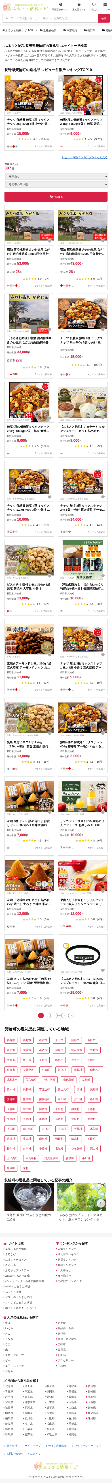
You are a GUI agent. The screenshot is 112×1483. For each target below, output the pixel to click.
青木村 (11, 1089)
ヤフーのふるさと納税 (18, 1297)
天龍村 (27, 1119)
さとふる (10, 1265)
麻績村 (11, 1138)
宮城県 (9, 1402)
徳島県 (73, 1413)
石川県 (29, 1418)
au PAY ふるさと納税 (17, 1286)
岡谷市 (75, 1040)
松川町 (94, 1099)
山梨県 (29, 1429)
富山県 (29, 1413)
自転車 (62, 1344)
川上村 (62, 1069)
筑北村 (75, 1138)
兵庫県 (50, 1423)
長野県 (90, 30)
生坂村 (27, 1138)
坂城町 (59, 1148)
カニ (8, 1333)
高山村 (94, 1148)
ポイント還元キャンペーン (21, 1308)
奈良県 (50, 1429)
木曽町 (94, 1128)
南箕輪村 (44, 1099)
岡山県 (73, 1397)
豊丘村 (75, 1119)
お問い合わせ (13, 1453)
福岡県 (73, 1434)
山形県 (9, 1413)
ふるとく (34, 1453)
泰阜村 (43, 1119)
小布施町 (76, 1148)
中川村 (62, 1099)
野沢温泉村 (51, 1158)
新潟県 (29, 1407)
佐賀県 (92, 1386)
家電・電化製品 (67, 1339)
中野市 (94, 1050)
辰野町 (94, 1089)
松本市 (43, 1040)
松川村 (11, 1148)
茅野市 (43, 1060)
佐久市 (75, 1060)
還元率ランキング (68, 1254)
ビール (9, 1360)
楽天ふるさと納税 (16, 1249)
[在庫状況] (56, 176)
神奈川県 (30, 1402)
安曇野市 (28, 1069)
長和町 (27, 1089)
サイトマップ (32, 1445)
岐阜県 (50, 1386)
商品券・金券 (66, 1328)
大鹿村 (91, 1119)
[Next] (64, 1015)
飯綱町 (11, 1168)
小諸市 (43, 1050)
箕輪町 (11, 1099)
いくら (9, 1328)
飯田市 (91, 1040)
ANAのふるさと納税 (17, 1275)
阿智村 (43, 1109)
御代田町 (68, 1079)
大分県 (92, 1402)
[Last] (71, 1015)
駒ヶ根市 (76, 1050)
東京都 (29, 1397)
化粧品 (62, 1355)
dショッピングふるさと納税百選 (24, 1281)
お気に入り (94, 6)
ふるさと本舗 (13, 1291)
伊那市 (59, 1050)
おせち (9, 1371)
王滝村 (62, 1128)
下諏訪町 (44, 1089)
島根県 (73, 1391)
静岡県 (50, 1391)
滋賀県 (50, 1407)
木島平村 (31, 1158)
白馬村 (27, 1148)
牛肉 (8, 1323)
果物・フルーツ (14, 1355)
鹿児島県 (93, 1413)
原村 (79, 1089)
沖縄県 (92, 1418)
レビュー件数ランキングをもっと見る (85, 157)
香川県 (73, 1418)
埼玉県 (29, 1386)
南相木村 (95, 1069)
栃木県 (9, 1429)
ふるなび (10, 1254)
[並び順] (56, 184)
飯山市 (27, 1060)
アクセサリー (66, 1360)
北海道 (9, 1386)
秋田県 (9, 1407)
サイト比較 (14, 1243)
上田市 (59, 1040)
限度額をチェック (61, 6)
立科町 (86, 1079)
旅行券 (62, 1333)
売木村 (11, 1119)
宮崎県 (92, 1407)
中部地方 (70, 30)
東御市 (11, 1069)
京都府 (50, 1413)
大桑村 (78, 1128)
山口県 (73, 1407)
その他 (62, 1366)
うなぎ (9, 1339)
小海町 (46, 1069)
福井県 (29, 1423)
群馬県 (9, 1434)
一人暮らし (64, 1270)
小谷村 (43, 1148)
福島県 (9, 1418)
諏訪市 (11, 1050)
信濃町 (70, 1158)
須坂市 (27, 1050)
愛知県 (50, 1397)
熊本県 (92, 1397)
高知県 (73, 1429)
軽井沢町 (49, 1079)
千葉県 (29, 1391)
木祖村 (46, 1128)
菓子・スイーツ (14, 1366)
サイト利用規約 (56, 1445)
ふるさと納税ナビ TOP (18, 30)
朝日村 (59, 1138)
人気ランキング (67, 1249)
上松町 (11, 1128)
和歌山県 (51, 1434)
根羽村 (75, 1109)
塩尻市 (59, 1060)
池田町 (91, 1138)
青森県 (9, 1391)
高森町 (11, 1109)
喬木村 (59, 1119)
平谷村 (59, 1109)
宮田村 (78, 1099)
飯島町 (27, 1099)
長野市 (27, 1040)
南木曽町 (28, 1128)
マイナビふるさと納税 (18, 1302)
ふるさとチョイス (16, 1259)
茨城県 (9, 1423)
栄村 (25, 1168)
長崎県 (92, 1391)
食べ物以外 (64, 1275)
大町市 (11, 1060)
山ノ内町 (12, 1158)
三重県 (50, 1402)
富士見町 (63, 1089)
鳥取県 (73, 1386)
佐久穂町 (31, 1079)
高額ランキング (67, 1265)
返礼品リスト (79, 6)
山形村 (43, 1138)
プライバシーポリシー (86, 1445)
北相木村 (12, 1079)
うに (8, 1344)
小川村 (86, 1158)
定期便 (62, 1323)
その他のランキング (70, 1281)
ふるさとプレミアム (17, 1270)
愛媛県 (73, 1423)
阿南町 (27, 1109)
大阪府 (50, 1418)
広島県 (73, 1402)
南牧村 (78, 1069)
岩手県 (9, 1397)
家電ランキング (67, 1259)
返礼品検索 (48, 30)
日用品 (62, 1349)
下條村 (91, 1109)
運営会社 (10, 1445)
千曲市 (91, 1060)
